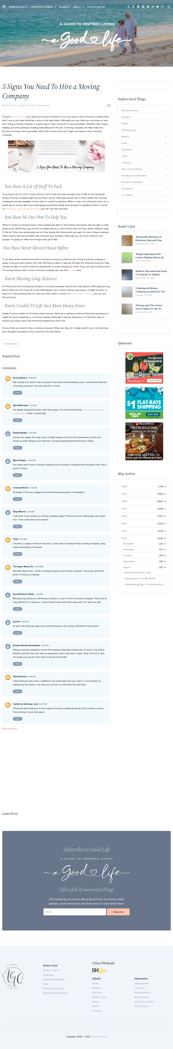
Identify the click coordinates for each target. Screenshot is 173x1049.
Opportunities (96, 7)
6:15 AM (30, 512)
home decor (11, 343)
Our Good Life (99, 1036)
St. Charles (127, 195)
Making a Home (142, 992)
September (129, 561)
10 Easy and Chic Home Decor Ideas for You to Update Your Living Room (150, 307)
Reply (17, 393)
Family (125, 123)
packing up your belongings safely (22, 208)
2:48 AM (32, 676)
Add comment (9, 728)
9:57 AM (23, 539)
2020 (124, 531)
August (127, 567)
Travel (125, 156)
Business (64, 7)
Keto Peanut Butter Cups (138, 572)
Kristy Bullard (20, 378)
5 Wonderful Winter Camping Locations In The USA (150, 290)
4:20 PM (25, 621)
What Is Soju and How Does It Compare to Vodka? (151, 273)
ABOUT (77, 7)
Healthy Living (129, 130)
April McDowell (20, 405)
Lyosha (16, 621)
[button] (108, 105)
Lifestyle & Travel (42, 7)
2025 (124, 493)
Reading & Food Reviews (134, 175)
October (127, 555)
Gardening (127, 188)
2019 (124, 538)
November (128, 549)
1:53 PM (32, 405)
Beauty (125, 136)
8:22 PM (43, 704)
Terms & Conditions (144, 1001)
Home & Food (17, 7)
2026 (124, 486)
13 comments (43, 105)
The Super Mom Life (23, 566)
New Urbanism (141, 997)
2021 (124, 523)
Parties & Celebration (132, 182)
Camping (126, 162)
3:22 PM (39, 594)
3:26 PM (32, 433)
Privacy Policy (141, 1006)
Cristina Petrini (20, 487)
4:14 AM (33, 488)
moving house (18, 116)
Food (124, 143)
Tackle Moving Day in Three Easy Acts (144, 584)
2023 (124, 508)
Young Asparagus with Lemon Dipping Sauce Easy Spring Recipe (151, 255)
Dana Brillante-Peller (23, 594)
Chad (15, 539)
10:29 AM (39, 566)
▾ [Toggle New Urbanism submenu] (55, 7)
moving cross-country (81, 293)
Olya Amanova (20, 676)
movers (72, 270)
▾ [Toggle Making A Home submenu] (26, 7)
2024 (124, 501)
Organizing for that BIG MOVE (140, 578)
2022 (124, 516)
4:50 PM (45, 645)
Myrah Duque (19, 460)
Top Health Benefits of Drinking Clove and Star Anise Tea (149, 238)
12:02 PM (32, 378)
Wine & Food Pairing (132, 169)
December (128, 543)
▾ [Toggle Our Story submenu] (83, 7)
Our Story (139, 988)
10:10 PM (31, 460)
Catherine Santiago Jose (25, 704)
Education (127, 149)
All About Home (130, 110)
